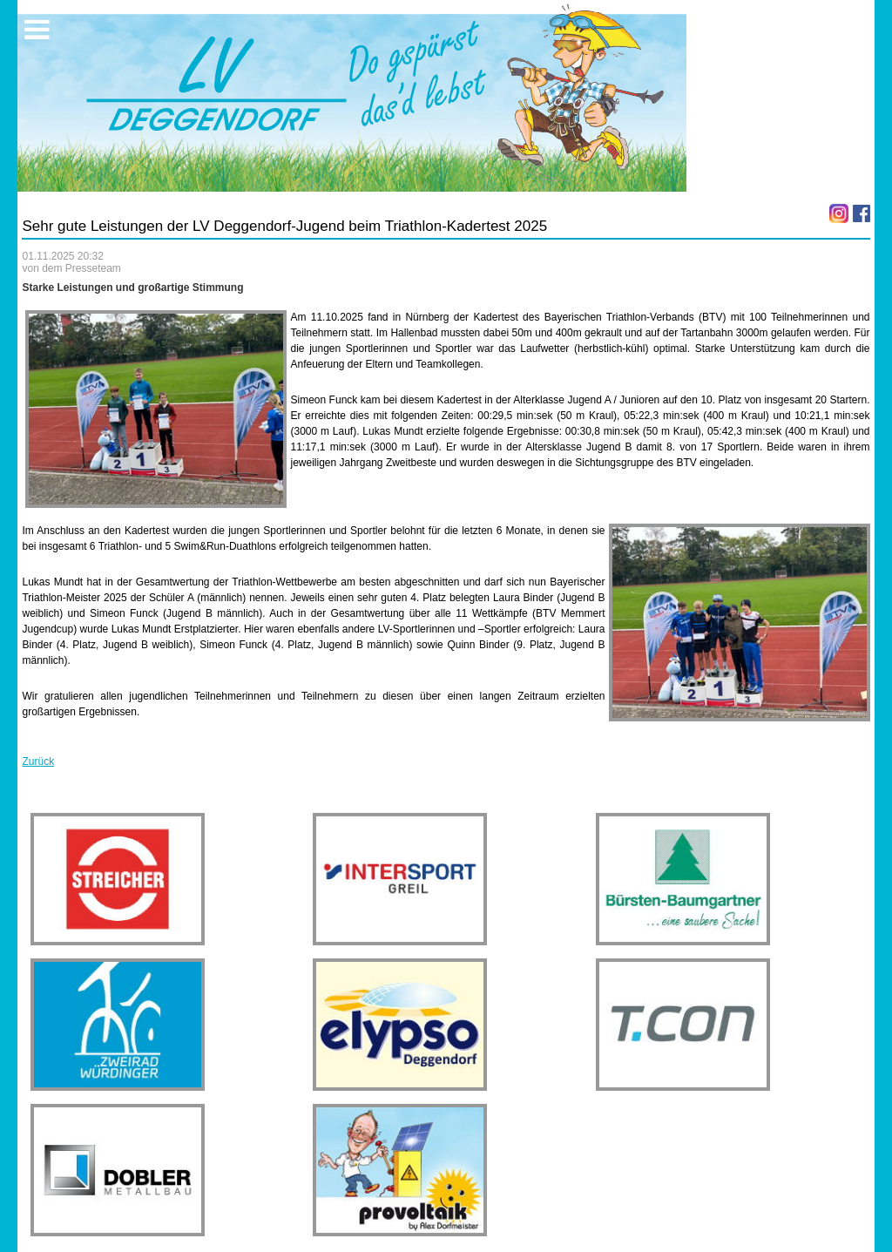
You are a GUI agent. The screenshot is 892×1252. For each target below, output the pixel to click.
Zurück (38, 761)
